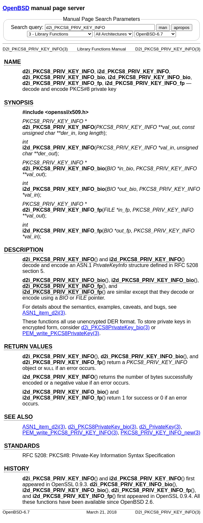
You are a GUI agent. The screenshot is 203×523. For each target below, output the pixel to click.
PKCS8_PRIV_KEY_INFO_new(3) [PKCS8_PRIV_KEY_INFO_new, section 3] (160, 432)
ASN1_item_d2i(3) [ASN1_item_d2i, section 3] (43, 313)
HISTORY (16, 468)
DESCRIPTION (23, 250)
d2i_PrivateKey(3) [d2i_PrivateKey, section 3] (160, 427)
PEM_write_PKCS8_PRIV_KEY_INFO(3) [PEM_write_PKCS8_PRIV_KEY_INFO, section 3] (70, 432)
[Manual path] (155, 34)
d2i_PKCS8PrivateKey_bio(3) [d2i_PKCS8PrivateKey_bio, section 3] (115, 327)
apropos (181, 27)
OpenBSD (16, 8)
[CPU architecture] (113, 34)
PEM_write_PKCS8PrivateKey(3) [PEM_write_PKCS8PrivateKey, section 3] (60, 333)
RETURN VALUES (28, 346)
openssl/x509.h (67, 112)
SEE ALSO (18, 417)
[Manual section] (60, 34)
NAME (12, 62)
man (163, 27)
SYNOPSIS (18, 102)
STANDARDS (21, 446)
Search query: (83, 27)
